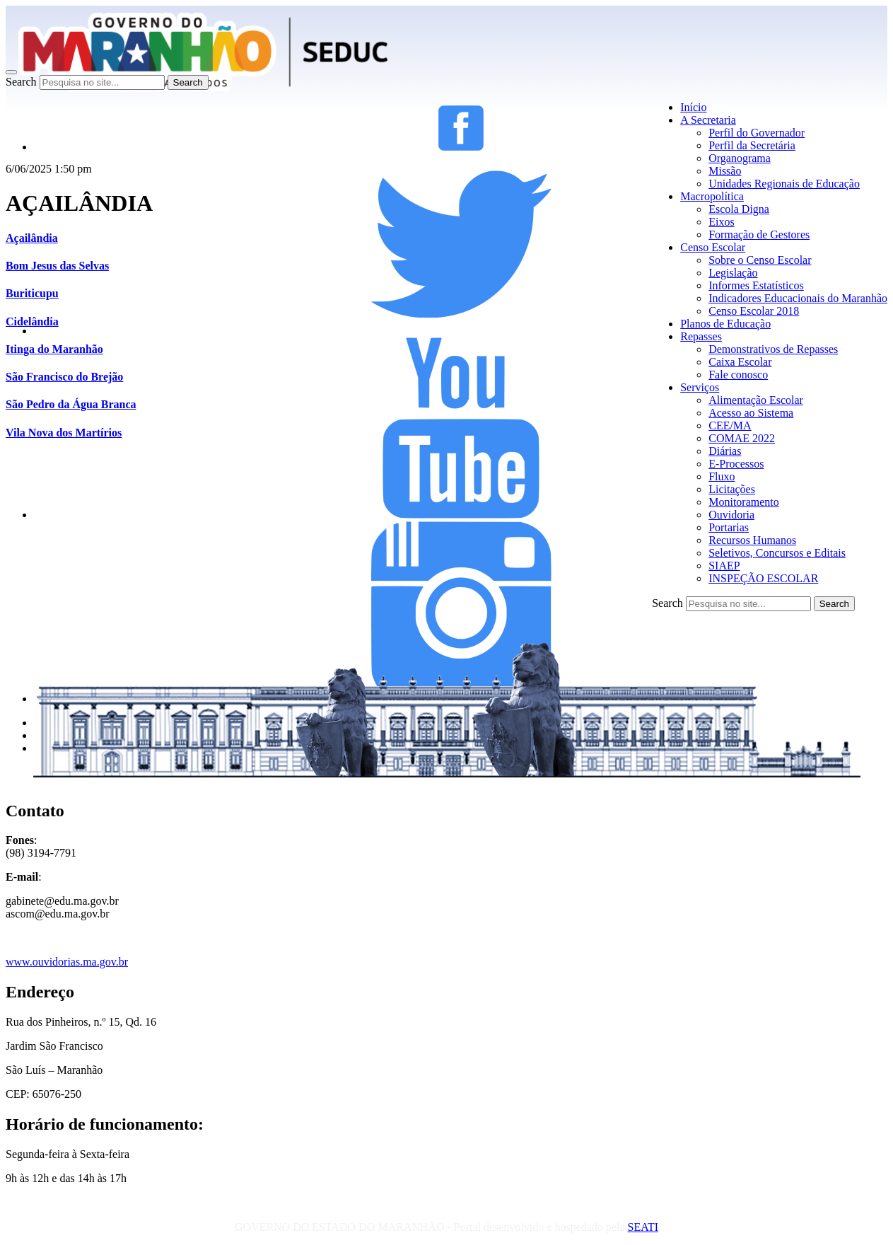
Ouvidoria (731, 515)
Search (21, 82)
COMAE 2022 (741, 438)
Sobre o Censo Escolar (759, 260)
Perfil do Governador (756, 133)
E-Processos (736, 464)
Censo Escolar (712, 247)
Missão (724, 171)
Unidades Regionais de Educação (784, 184)
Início (693, 107)
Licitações (731, 489)
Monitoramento (743, 502)
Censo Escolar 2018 (753, 311)
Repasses (701, 336)
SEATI (642, 1227)
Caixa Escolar (739, 362)
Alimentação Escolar (755, 400)
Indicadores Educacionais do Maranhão (797, 298)
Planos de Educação (725, 324)
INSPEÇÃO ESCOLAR (763, 578)
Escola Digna (738, 209)
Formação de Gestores (759, 234)
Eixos (721, 222)
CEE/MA (729, 425)
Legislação (732, 273)
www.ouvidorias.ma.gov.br (67, 962)
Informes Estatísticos (756, 285)
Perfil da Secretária (751, 145)
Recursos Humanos (752, 540)
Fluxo (721, 476)
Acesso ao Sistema (750, 413)
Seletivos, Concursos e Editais (777, 553)
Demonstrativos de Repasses (773, 349)
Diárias (724, 451)
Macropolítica (712, 196)
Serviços (699, 387)
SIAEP (724, 566)
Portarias (728, 527)
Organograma (739, 158)
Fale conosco (738, 375)
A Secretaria (708, 120)
